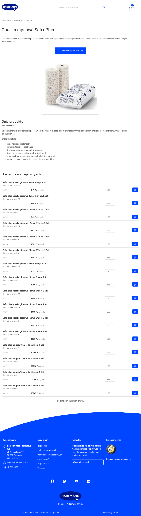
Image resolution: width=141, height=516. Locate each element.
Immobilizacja (18, 21)
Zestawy (41, 468)
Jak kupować (43, 459)
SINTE (115, 512)
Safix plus (29, 21)
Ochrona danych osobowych (49, 454)
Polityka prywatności (46, 450)
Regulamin (42, 445)
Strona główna (6, 21)
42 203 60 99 (12, 467)
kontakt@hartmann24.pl (18, 462)
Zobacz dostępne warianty (71, 50)
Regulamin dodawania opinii (118, 459)
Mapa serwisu (43, 463)
